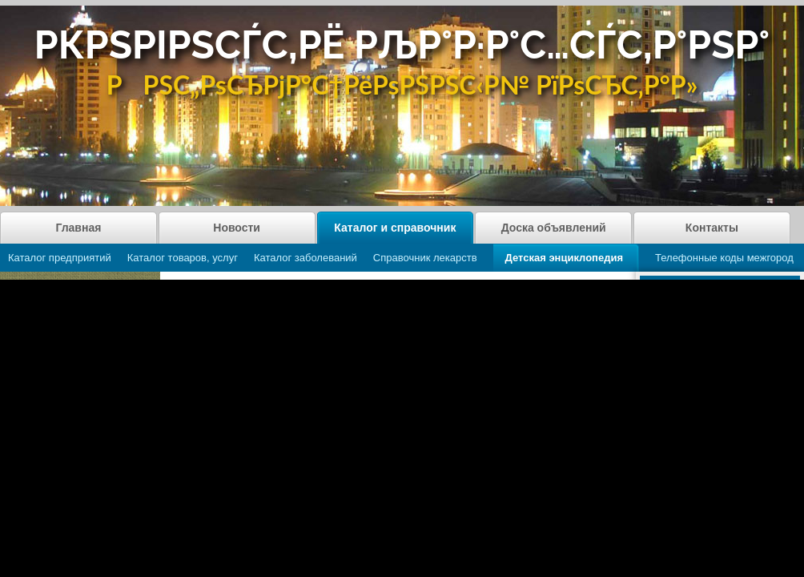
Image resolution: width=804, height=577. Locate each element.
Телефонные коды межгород (724, 258)
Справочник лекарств (425, 258)
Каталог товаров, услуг (182, 258)
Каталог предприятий (59, 258)
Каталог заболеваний (305, 258)
